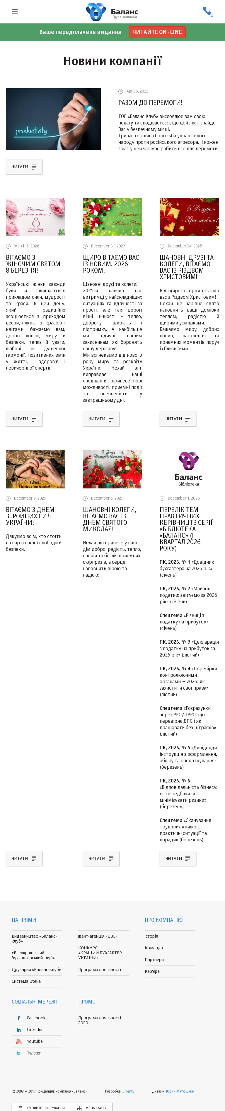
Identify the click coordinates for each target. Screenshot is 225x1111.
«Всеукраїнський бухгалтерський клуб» (33, 955)
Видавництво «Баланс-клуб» (34, 939)
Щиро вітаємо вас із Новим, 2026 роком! (111, 264)
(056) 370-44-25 (207, 11)
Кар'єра (152, 971)
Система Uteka (26, 981)
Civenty (128, 1091)
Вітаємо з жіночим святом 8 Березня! (33, 264)
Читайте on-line (157, 32)
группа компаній (112, 11)
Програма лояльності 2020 (99, 1020)
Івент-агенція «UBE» (97, 936)
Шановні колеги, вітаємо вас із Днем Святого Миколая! (109, 520)
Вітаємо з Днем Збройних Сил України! (30, 516)
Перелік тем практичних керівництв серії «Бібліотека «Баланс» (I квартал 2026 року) (186, 529)
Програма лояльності (99, 970)
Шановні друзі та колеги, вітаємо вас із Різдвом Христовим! (187, 268)
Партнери (154, 960)
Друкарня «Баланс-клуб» (36, 970)
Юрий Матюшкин (180, 1091)
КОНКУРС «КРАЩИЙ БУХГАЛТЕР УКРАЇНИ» (100, 953)
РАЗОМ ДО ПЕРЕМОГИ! (150, 103)
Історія (151, 936)
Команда (154, 948)
